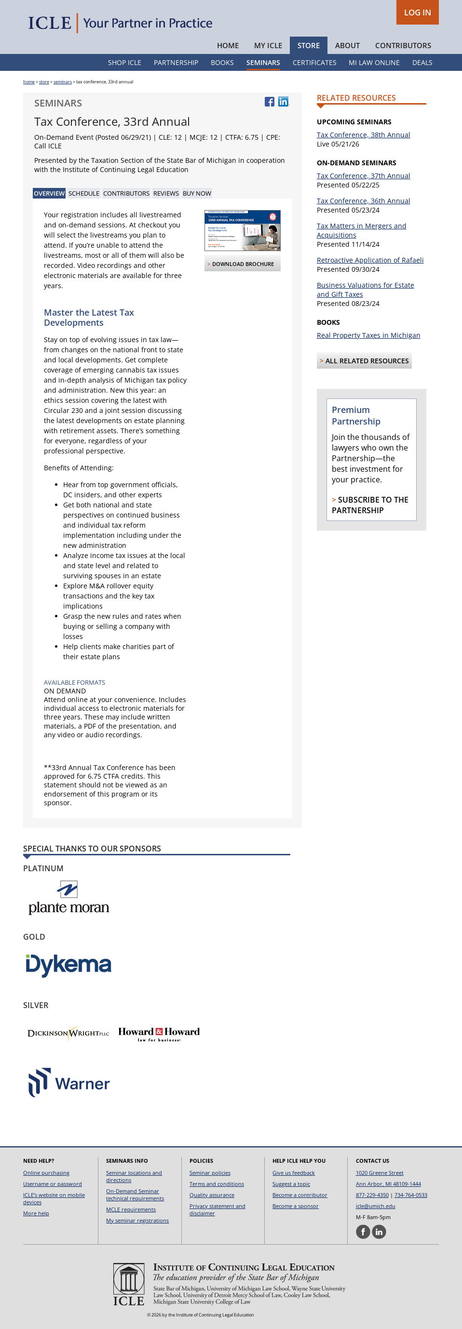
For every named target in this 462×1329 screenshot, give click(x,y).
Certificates (315, 62)
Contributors (403, 45)
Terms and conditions (217, 1183)
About (347, 45)
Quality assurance (212, 1194)
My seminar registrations (137, 1220)
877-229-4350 (372, 1194)
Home (228, 45)
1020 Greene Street (380, 1172)
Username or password (52, 1183)
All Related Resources (367, 360)
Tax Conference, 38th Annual (363, 134)
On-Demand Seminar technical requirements (135, 1194)
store (44, 82)
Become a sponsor (295, 1205)
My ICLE (268, 45)
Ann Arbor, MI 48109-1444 (388, 1183)
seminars (63, 82)
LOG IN (417, 12)
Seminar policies (210, 1172)
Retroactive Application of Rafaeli (370, 260)
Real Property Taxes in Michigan (369, 335)
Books (222, 62)
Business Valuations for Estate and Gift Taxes (365, 289)
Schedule (83, 193)
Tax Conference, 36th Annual (363, 200)
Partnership (176, 62)
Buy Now (197, 193)
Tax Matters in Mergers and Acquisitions (362, 230)
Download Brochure (243, 263)
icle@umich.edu (375, 1205)
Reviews (166, 193)
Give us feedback (293, 1172)
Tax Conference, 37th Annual (363, 175)
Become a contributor (299, 1194)
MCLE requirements (131, 1209)
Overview (49, 193)
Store (309, 45)
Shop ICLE (124, 62)
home (29, 82)
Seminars (263, 62)
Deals (422, 62)
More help (36, 1213)
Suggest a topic (291, 1183)
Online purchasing (46, 1172)
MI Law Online (374, 62)
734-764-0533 (410, 1194)
